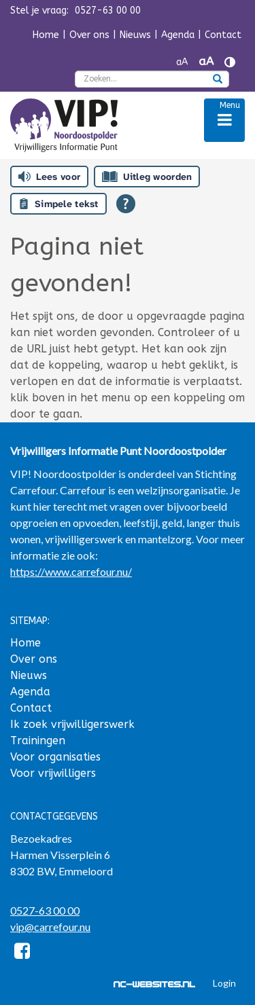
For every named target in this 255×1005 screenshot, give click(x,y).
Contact (223, 35)
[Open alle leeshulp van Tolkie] (125, 203)
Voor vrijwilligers (53, 773)
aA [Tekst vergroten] (206, 61)
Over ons (89, 35)
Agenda (177, 35)
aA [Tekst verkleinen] (182, 62)
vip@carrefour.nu (50, 926)
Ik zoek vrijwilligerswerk (72, 724)
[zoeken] (217, 80)
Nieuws (135, 35)
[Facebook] (22, 953)
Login (224, 983)
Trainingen (37, 740)
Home (46, 35)
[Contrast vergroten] (229, 62)
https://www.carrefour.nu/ (71, 571)
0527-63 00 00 (45, 910)
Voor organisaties (55, 756)
